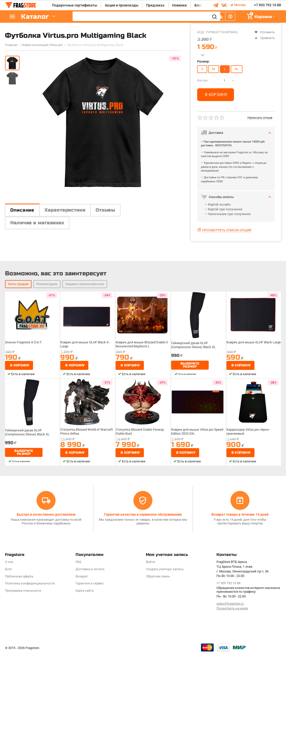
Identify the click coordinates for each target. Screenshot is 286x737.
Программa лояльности (23, 674)
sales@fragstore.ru (230, 686)
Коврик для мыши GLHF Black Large (253, 440)
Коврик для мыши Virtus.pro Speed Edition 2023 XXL (198, 527)
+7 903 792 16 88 (267, 5)
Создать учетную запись (165, 652)
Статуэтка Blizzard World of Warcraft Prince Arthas (82, 527)
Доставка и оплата (90, 652)
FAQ (78, 645)
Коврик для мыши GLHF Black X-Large (85, 440)
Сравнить (264, 38)
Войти (150, 645)
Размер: (203, 61)
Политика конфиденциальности (30, 666)
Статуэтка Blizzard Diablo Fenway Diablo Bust (141, 527)
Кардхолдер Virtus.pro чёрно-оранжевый (249, 527)
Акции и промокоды (121, 5)
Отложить (264, 32)
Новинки (179, 5)
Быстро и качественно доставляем (46, 597)
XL (236, 69)
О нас (9, 645)
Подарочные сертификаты (74, 5)
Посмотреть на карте (232, 691)
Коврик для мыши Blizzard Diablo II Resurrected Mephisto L (142, 440)
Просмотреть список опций (226, 230)
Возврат (82, 659)
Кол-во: (202, 80)
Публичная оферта (19, 659)
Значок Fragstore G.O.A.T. (25, 439)
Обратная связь (158, 659)
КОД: (201, 32)
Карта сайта (85, 674)
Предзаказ (155, 5)
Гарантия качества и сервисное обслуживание (143, 597)
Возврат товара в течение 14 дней (239, 597)
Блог (198, 5)
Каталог (35, 17)
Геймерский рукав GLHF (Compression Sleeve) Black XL (194, 440)
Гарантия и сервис (90, 666)
